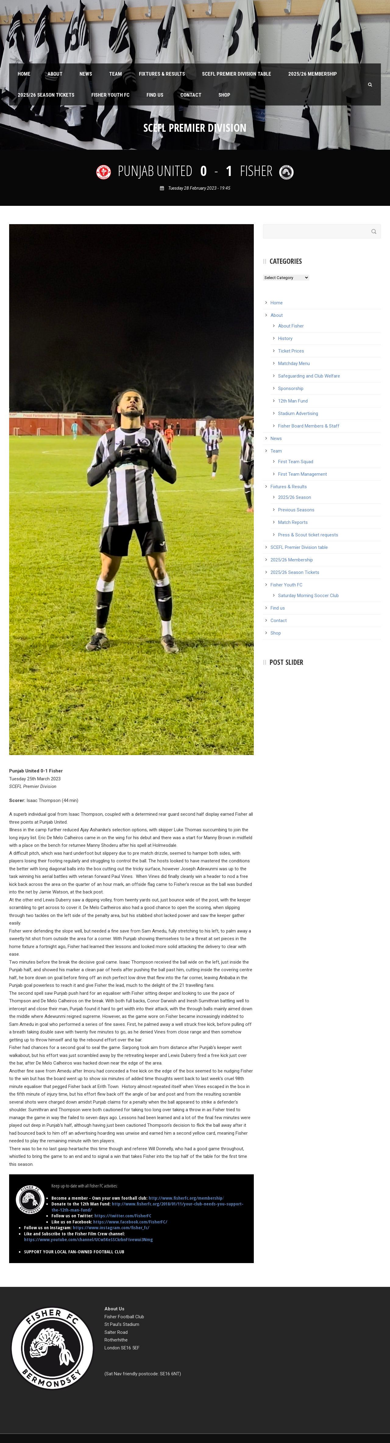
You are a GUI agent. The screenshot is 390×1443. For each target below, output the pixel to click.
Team (115, 74)
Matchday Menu (294, 363)
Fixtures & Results (162, 74)
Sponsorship (290, 388)
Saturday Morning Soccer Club (308, 595)
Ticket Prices (291, 351)
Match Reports (293, 522)
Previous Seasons (296, 510)
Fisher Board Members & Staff (308, 426)
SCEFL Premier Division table (236, 74)
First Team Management (302, 474)
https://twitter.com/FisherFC (122, 1215)
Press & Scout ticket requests (308, 535)
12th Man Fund (293, 401)
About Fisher (291, 326)
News (86, 74)
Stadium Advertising (298, 413)
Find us (155, 95)
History (285, 338)
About (55, 74)
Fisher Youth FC (110, 95)
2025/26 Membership (312, 74)
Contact (190, 95)
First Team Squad (295, 461)
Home (24, 74)
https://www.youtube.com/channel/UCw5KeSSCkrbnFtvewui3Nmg (88, 1239)
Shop (224, 95)
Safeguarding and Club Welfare (309, 376)
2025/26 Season (294, 497)
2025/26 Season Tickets (46, 95)
